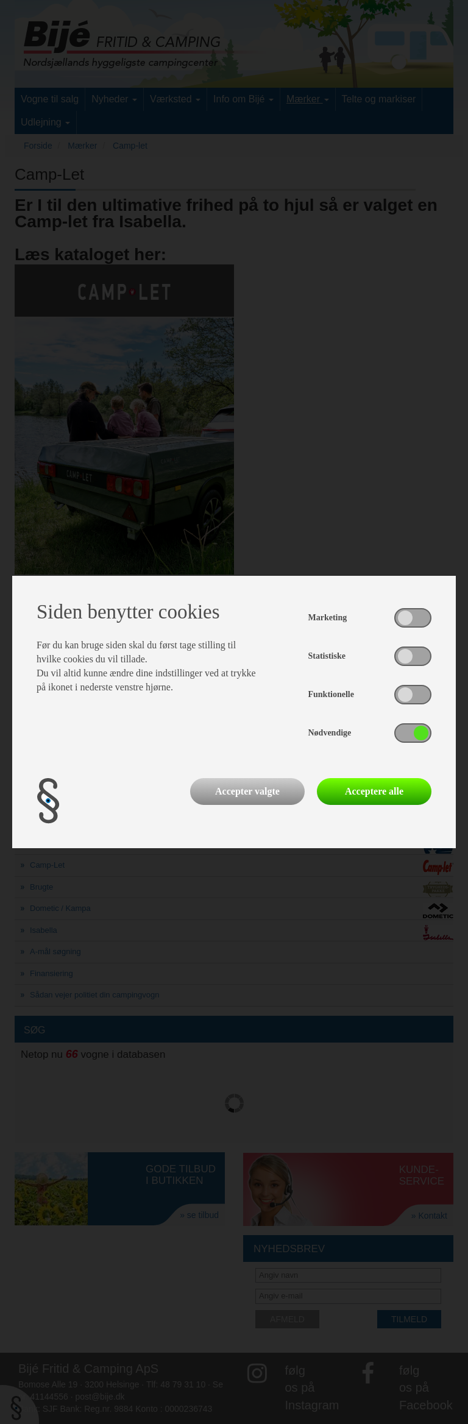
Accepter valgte (247, 791)
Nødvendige (330, 732)
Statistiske (327, 656)
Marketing (327, 617)
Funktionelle (331, 694)
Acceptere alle (374, 791)
